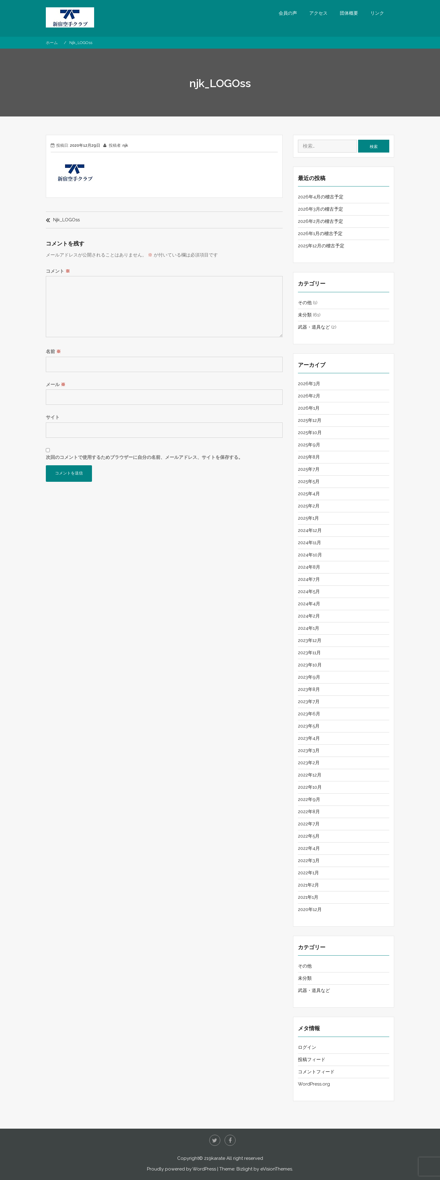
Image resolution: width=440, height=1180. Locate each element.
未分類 (305, 315)
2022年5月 (309, 836)
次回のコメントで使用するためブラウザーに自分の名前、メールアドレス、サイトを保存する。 (144, 457)
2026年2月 (309, 396)
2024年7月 (309, 579)
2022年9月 (309, 799)
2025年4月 (309, 493)
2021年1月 (308, 897)
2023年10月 (310, 665)
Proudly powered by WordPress (181, 1169)
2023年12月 (309, 640)
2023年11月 (309, 652)
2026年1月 (309, 408)
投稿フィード (311, 1059)
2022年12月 (309, 775)
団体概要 (349, 13)
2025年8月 (309, 457)
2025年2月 (309, 506)
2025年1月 (308, 518)
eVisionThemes (276, 1169)
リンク (377, 13)
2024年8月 (309, 567)
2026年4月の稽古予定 (320, 197)
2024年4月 (309, 604)
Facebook (230, 1140)
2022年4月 (309, 848)
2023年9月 (309, 677)
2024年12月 (310, 530)
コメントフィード (316, 1072)
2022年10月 (310, 787)
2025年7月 (309, 469)
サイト (53, 417)
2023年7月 (309, 701)
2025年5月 (309, 481)
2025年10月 (310, 432)
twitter (214, 1140)
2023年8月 (309, 689)
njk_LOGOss (66, 220)
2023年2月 (309, 762)
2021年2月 (308, 885)
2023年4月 (309, 738)
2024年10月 (310, 555)
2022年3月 (309, 860)
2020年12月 (310, 909)
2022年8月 (309, 811)
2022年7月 (309, 824)
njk (125, 145)
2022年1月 (308, 873)
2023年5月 (309, 726)
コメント (58, 271)
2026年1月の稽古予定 (320, 233)
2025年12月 (309, 420)
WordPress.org (314, 1084)
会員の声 (288, 13)
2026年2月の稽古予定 (320, 221)
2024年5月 (309, 591)
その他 (305, 302)
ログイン (307, 1047)
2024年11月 (309, 542)
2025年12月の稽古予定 (321, 246)
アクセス (318, 13)
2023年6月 (309, 714)
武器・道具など (314, 327)
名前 (53, 351)
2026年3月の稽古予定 (320, 209)
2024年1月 (308, 628)
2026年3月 (309, 383)
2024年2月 (309, 616)
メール (55, 384)
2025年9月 (309, 445)
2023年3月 (309, 750)
